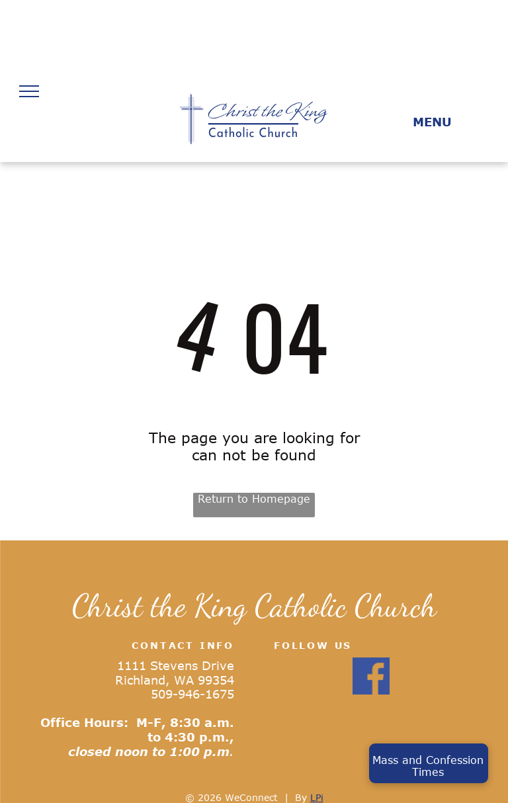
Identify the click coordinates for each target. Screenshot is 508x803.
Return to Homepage (254, 499)
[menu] (29, 91)
